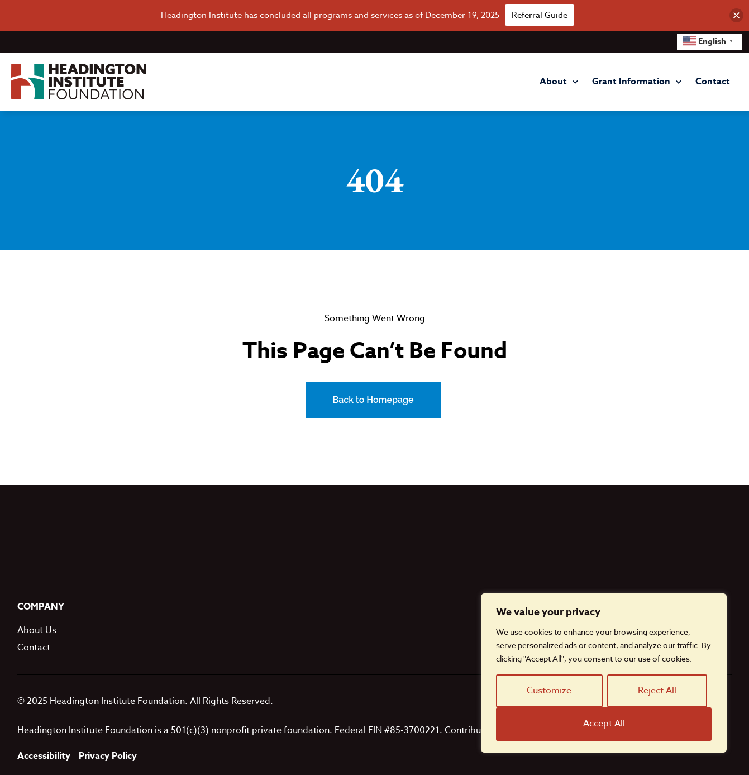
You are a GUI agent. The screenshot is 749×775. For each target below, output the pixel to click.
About (559, 82)
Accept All (604, 723)
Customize (549, 690)
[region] (604, 673)
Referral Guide (539, 15)
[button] (736, 15)
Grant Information (636, 82)
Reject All (657, 690)
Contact (712, 81)
